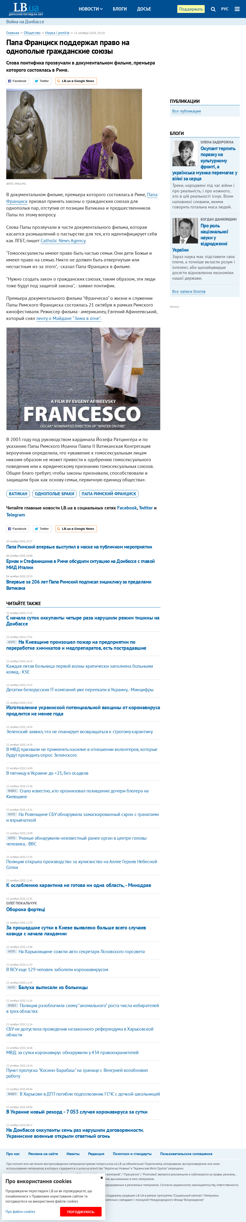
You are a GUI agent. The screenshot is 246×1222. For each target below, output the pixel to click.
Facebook (127, 508)
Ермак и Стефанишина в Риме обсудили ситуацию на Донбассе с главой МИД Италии (80, 564)
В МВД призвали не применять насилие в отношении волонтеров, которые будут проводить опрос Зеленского (81, 752)
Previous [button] (173, 153)
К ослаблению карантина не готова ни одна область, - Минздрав (78, 885)
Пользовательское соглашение (186, 1153)
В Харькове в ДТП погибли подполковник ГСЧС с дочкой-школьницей (83, 1094)
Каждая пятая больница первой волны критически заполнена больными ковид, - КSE (79, 669)
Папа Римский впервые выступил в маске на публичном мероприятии (79, 546)
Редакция (96, 1153)
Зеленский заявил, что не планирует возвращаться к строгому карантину (79, 731)
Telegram (15, 515)
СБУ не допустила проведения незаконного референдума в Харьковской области (80, 1032)
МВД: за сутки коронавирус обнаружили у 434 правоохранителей (72, 1052)
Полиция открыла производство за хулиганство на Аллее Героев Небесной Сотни (81, 864)
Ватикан (18, 493)
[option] (205, 153)
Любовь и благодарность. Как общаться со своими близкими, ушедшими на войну (205, 161)
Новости (91, 9)
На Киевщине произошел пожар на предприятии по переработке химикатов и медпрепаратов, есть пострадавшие (76, 644)
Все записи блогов (188, 345)
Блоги (120, 9)
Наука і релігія (57, 32)
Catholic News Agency (63, 240)
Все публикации (186, 111)
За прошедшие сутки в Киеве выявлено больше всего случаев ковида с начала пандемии (76, 930)
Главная (12, 32)
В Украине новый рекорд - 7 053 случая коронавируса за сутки (77, 1111)
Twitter (146, 508)
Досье (144, 9)
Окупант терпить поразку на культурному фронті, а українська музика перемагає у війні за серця (204, 217)
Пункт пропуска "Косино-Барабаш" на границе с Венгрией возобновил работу (77, 1073)
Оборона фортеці (25, 909)
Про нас (13, 1153)
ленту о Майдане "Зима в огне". (68, 318)
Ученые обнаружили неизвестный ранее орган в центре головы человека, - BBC (76, 841)
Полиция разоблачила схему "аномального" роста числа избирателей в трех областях (82, 1008)
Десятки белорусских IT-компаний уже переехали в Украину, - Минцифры (80, 689)
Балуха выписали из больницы (47, 987)
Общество (32, 32)
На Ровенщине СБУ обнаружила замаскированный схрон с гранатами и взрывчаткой (82, 817)
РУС (224, 9)
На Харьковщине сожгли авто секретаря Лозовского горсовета (75, 951)
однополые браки (54, 493)
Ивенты (73, 1153)
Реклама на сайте (43, 1153)
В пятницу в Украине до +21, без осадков (47, 773)
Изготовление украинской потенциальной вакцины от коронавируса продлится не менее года (83, 710)
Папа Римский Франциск (109, 493)
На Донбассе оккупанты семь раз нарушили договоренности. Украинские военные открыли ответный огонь (75, 1133)
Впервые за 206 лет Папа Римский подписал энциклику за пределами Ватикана (78, 585)
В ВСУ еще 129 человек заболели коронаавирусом (57, 969)
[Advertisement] (205, 60)
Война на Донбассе (25, 21)
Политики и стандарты (132, 1153)
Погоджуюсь (80, 1212)
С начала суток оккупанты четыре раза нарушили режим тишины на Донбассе (83, 620)
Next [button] (237, 153)
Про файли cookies (20, 1211)
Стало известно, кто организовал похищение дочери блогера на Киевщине (77, 794)
